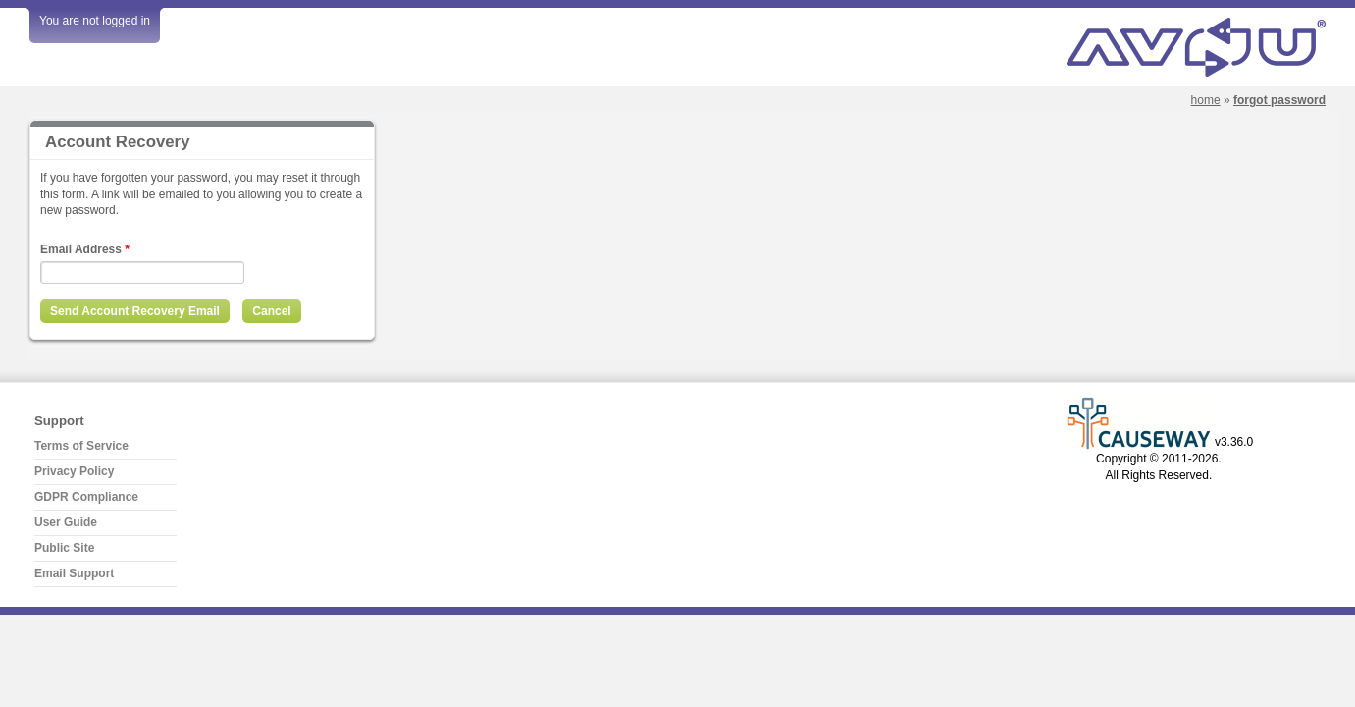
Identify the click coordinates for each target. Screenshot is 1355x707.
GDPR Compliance (86, 497)
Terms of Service (81, 446)
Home (1206, 100)
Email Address (85, 249)
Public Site (64, 548)
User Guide (65, 522)
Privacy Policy (74, 471)
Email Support (74, 573)
